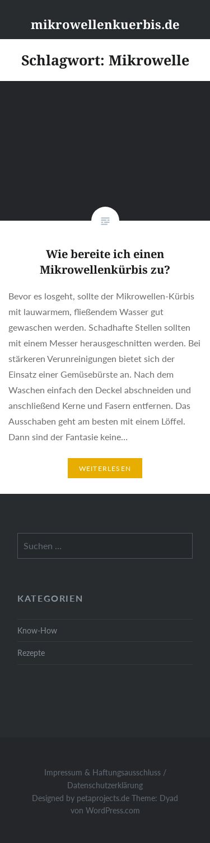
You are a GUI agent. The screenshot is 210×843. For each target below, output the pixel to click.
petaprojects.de (103, 798)
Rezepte (31, 653)
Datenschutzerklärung (105, 785)
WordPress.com (113, 810)
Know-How (37, 630)
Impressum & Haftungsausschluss (102, 772)
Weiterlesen (105, 468)
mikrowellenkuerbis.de (105, 24)
